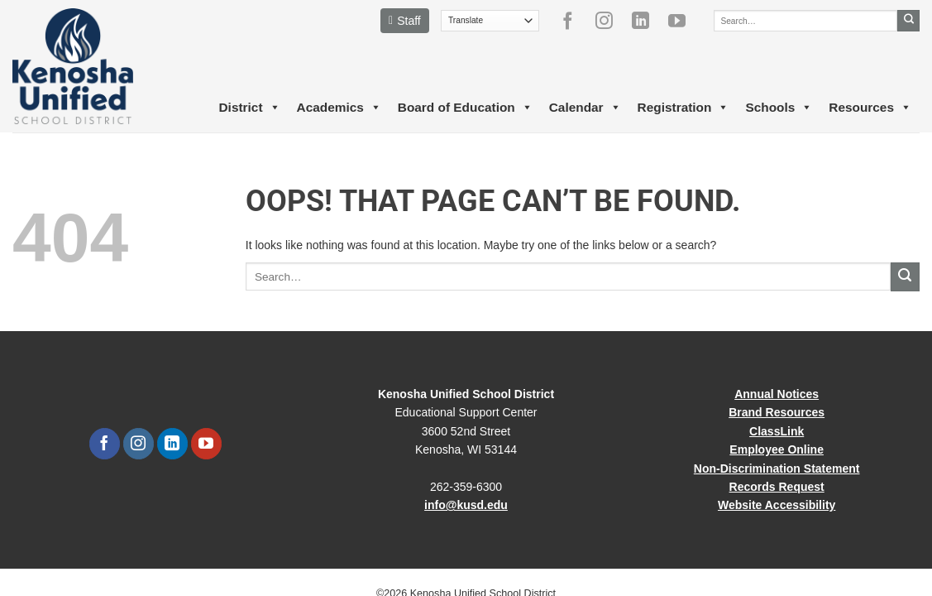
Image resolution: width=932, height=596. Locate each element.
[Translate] (490, 20)
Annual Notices (776, 394)
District (249, 107)
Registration (683, 107)
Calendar (585, 107)
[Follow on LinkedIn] (647, 21)
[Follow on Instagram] (610, 21)
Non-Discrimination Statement (777, 468)
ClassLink (776, 431)
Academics (339, 107)
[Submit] (908, 20)
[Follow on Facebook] (574, 21)
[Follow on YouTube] (683, 21)
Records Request (776, 486)
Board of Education (465, 107)
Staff (405, 20)
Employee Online (776, 449)
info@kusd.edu (466, 505)
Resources (870, 107)
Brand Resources (776, 412)
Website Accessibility (776, 505)
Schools (778, 107)
